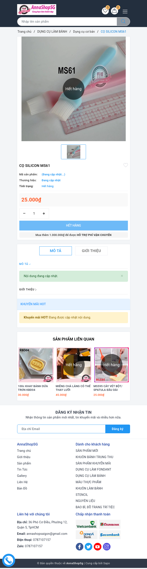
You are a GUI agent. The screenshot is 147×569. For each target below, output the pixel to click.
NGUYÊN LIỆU (85, 502)
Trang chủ (24, 452)
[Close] (121, 276)
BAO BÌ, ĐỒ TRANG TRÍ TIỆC (95, 508)
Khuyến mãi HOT (33, 304)
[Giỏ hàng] (114, 11)
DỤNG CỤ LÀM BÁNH (91, 477)
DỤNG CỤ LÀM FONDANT (93, 470)
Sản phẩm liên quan (73, 339)
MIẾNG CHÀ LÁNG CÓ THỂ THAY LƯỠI (73, 389)
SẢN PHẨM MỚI (87, 452)
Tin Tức (22, 470)
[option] (73, 151)
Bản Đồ (22, 489)
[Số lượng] (34, 213)
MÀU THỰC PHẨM (88, 483)
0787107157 (42, 541)
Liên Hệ (22, 483)
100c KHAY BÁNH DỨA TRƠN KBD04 (33, 389)
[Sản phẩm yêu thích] (105, 11)
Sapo (106, 564)
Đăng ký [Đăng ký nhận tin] (118, 430)
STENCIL (82, 496)
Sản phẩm (24, 464)
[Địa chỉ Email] (61, 430)
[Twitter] (88, 548)
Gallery (22, 477)
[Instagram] (107, 548)
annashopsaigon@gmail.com (47, 535)
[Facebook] (79, 548)
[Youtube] (97, 548)
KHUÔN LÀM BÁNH (89, 489)
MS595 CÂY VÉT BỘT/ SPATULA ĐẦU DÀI (108, 389)
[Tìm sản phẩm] (67, 21)
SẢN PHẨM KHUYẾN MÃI (93, 464)
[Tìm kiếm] (123, 21)
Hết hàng (73, 225)
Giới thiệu (23, 458)
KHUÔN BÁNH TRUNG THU (94, 458)
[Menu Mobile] (126, 11)
